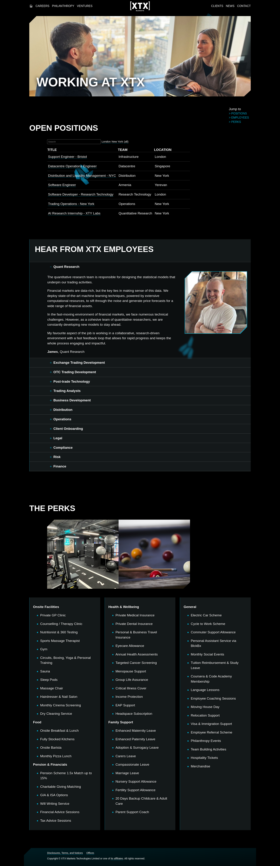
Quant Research (66, 267)
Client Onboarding (68, 429)
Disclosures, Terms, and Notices (65, 853)
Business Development (72, 400)
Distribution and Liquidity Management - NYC (82, 175)
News (230, 5)
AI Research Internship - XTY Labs (74, 213)
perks (236, 121)
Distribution (62, 410)
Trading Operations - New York (71, 204)
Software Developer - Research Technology (80, 194)
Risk (57, 457)
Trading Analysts (67, 391)
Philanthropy (63, 5)
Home (31, 6)
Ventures (84, 5)
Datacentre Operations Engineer (72, 166)
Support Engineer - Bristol (67, 157)
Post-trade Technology (71, 381)
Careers (42, 5)
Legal (57, 438)
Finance (59, 466)
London (106, 141)
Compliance (63, 447)
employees (240, 117)
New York (117, 141)
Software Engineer (62, 185)
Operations (62, 419)
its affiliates (117, 858)
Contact (244, 5)
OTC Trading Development (74, 372)
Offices (90, 853)
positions (239, 113)
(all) (126, 141)
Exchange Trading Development (79, 362)
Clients (217, 5)
